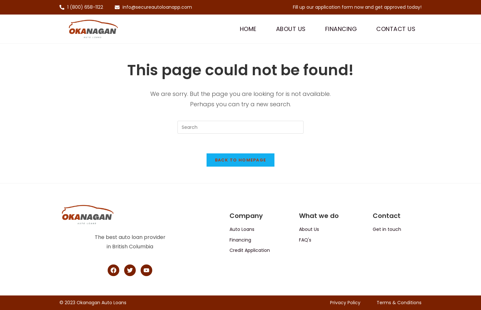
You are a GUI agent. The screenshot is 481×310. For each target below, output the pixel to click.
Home (248, 29)
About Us (291, 29)
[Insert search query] (240, 127)
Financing (341, 29)
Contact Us (395, 29)
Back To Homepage (240, 160)
